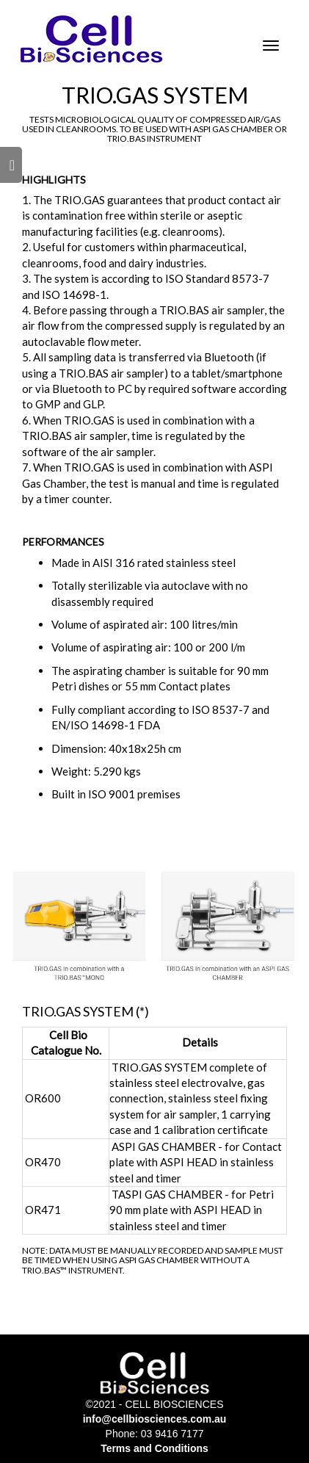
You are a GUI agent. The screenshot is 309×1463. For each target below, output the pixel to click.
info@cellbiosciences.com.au (155, 1419)
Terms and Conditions (154, 1448)
